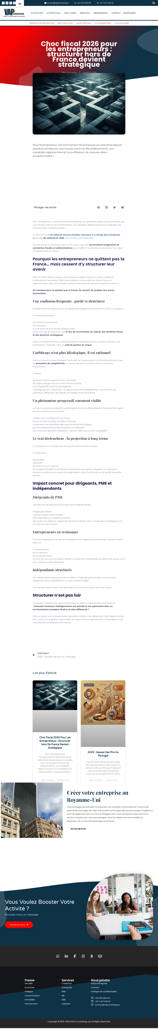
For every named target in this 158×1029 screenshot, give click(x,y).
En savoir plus (78, 829)
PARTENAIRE (129, 13)
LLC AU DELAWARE (122, 23)
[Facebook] (3, 3)
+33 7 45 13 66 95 (106, 3)
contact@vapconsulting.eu (58, 3)
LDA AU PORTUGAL (83, 23)
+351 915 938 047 (84, 3)
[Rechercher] (153, 3)
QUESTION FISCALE (65, 23)
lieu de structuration (54, 559)
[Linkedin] (7, 3)
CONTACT (116, 13)
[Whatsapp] (14, 3)
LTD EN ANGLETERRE (103, 23)
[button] (98, 207)
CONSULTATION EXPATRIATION (41, 23)
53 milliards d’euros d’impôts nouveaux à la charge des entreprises (85, 235)
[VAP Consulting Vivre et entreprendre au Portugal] (14, 13)
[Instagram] (10, 3)
